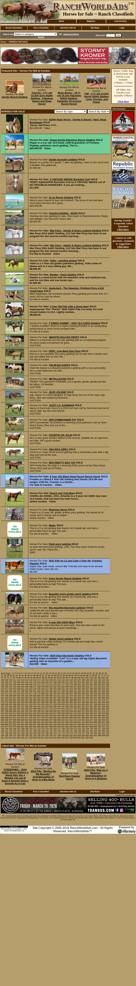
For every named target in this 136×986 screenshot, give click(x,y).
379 (6, 702)
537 (95, 713)
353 (10, 700)
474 (59, 709)
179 (71, 684)
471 (47, 709)
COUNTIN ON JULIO (60, 435)
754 (99, 731)
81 (22, 678)
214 (103, 687)
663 (59, 724)
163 (6, 684)
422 (71, 704)
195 (26, 687)
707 (18, 729)
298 (6, 695)
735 (22, 731)
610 (63, 720)
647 (103, 722)
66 (87, 675)
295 (103, 693)
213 (99, 687)
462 (10, 709)
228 (51, 689)
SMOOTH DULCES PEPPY (64, 337)
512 (103, 711)
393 (63, 702)
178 (67, 684)
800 (67, 735)
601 (26, 720)
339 (63, 698)
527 (55, 713)
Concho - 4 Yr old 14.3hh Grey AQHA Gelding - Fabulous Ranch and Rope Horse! (42, 98)
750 (83, 731)
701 (103, 726)
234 (75, 689)
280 (43, 693)
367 (67, 700)
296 (107, 693)
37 (2, 675)
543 (10, 715)
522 (34, 713)
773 (67, 733)
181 (79, 684)
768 (47, 733)
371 (83, 700)
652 (14, 724)
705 (10, 729)
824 (55, 738)
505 (75, 711)
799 (63, 735)
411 (26, 704)
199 (43, 687)
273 (14, 693)
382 (18, 702)
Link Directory (120, 21)
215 (107, 687)
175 (55, 684)
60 (69, 675)
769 (51, 733)
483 (95, 709)
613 (75, 720)
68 (93, 675)
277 (30, 693)
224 (34, 689)
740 (43, 731)
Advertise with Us (68, 28)
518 (18, 713)
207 (75, 687)
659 (43, 724)
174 (51, 684)
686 (43, 726)
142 (30, 682)
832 (87, 738)
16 (47, 673)
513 (107, 711)
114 (26, 680)
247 (18, 691)
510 (95, 711)
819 (34, 738)
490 (14, 711)
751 (87, 731)
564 (95, 715)
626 (18, 722)
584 (67, 718)
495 (34, 711)
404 (107, 702)
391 (55, 702)
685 (39, 726)
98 (72, 678)
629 (30, 722)
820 (39, 738)
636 (59, 722)
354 (14, 700)
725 (91, 729)
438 (26, 707)
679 (14, 726)
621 (107, 720)
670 (87, 724)
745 (63, 731)
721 (75, 729)
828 (71, 738)
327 (14, 698)
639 (71, 722)
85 (34, 678)
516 (10, 713)
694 (75, 726)
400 (91, 702)
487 (2, 711)
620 (103, 720)
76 (8, 678)
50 (40, 675)
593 (103, 718)
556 (63, 715)
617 (91, 720)
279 (39, 693)
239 (95, 689)
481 (87, 709)
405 (2, 704)
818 (30, 738)
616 (87, 720)
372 (87, 700)
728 (103, 729)
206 (71, 687)
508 (87, 711)
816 (22, 738)
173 (47, 684)
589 (87, 718)
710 (30, 729)
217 (6, 689)
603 (34, 720)
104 (95, 678)
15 (44, 673)
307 (43, 695)
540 (107, 713)
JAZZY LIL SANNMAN (61, 405)
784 (2, 735)
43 (20, 675)
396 (75, 702)
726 (95, 729)
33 (97, 673)
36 (106, 673)
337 (55, 698)
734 (18, 731)
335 (47, 698)
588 (83, 718)
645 (95, 722)
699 (95, 726)
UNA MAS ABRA (58, 449)
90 (49, 678)
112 (18, 680)
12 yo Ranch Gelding (61, 197)
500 (55, 711)
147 (51, 682)
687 (47, 726)
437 (22, 707)
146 (47, 682)
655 (26, 724)
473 (55, 709)
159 (99, 682)
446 (59, 707)
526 (51, 713)
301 (18, 695)
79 (17, 678)
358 (30, 700)
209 (83, 687)
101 (83, 678)
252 (39, 691)
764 (30, 733)
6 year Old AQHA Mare (62, 622)
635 (55, 722)
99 (75, 678)
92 (55, 678)
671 (91, 724)
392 (59, 702)
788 (18, 735)
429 (99, 704)
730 (2, 731)
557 (67, 715)
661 (51, 724)
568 (2, 718)
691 (63, 726)
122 (59, 680)
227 (47, 689)
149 (59, 682)
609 (59, 720)
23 (67, 673)
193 (18, 687)
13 (38, 673)
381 (14, 702)
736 (26, 731)
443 (47, 707)
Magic (52, 525)
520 (26, 713)
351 (2, 700)
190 (6, 687)
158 (95, 682)
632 (43, 722)
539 (103, 713)
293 (95, 693)
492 (22, 711)
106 (103, 678)
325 (6, 698)
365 (59, 700)
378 (2, 702)
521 (30, 713)
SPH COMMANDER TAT (62, 419)
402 (99, 702)
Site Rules (94, 28)
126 (75, 680)
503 (67, 711)
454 (87, 707)
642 (83, 722)
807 (95, 735)
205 (67, 687)
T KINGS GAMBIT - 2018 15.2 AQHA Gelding (74, 323)
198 (39, 687)
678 (10, 726)
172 (43, 684)
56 (58, 675)
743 (55, 731)
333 (39, 698)
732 (10, 731)
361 (43, 700)
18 (53, 673)
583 (63, 718)
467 (30, 709)
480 (83, 709)
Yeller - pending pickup (63, 260)
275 (22, 693)
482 (91, 709)
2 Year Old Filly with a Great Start (69, 306)
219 (14, 689)
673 (99, 724)
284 (59, 693)
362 (47, 700)
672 (95, 724)
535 (87, 713)
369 (75, 700)
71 (102, 675)
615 (83, 720)
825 (59, 738)
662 (55, 724)
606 (47, 720)
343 (79, 698)
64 (81, 675)
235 (79, 689)
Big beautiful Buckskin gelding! (67, 607)
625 (14, 722)
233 (71, 689)
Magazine (91, 21)
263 (83, 691)
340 (67, 698)
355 (18, 700)
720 (71, 729)
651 (10, 724)
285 (63, 693)
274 (18, 693)
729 (107, 729)
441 (39, 707)
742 (51, 731)
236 (83, 689)
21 (62, 673)
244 (6, 691)
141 (26, 682)
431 (107, 704)
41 (14, 675)
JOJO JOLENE (58, 392)
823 (51, 738)
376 (103, 700)
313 (67, 695)
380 (10, 702)
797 (55, 735)
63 (78, 675)
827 (67, 738)
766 (39, 733)
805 (87, 735)
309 (51, 695)
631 (39, 722)
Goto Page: (6, 673)
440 (34, 707)
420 (63, 704)
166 (18, 684)
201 (51, 687)
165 (14, 684)
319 (91, 695)
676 (2, 726)
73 (108, 675)
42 (17, 675)
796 (51, 735)
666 (71, 724)
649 (2, 724)
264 (87, 691)
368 (71, 700)
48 (34, 675)
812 (6, 738)
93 (58, 678)
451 (79, 707)
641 (79, 722)
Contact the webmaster (125, 795)
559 (75, 715)
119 (47, 680)
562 (87, 715)
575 (30, 718)
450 (75, 707)
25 (73, 673)
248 (22, 691)
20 (59, 673)
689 (55, 726)
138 (14, 682)
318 (87, 695)
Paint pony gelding (60, 544)
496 (39, 711)
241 (103, 689)
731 (6, 731)
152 (71, 682)
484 (99, 709)
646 (99, 722)
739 (39, 731)
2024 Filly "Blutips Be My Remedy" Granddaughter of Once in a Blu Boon (43, 775)
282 (51, 693)
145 (43, 682)
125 (71, 680)
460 (2, 709)
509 (91, 711)
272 (10, 693)
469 (39, 709)
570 (10, 718)
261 (75, 691)
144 (39, 682)
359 (34, 700)
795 (47, 735)
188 (107, 684)
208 (79, 687)
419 (59, 704)
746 (67, 731)
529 (63, 713)
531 (71, 713)
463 (14, 709)
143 (34, 682)
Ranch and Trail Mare (62, 493)
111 (14, 680)
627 (22, 722)
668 (79, 724)
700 (99, 726)
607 (51, 720)
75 (5, 678)
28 (82, 673)
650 (6, 724)
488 (6, 711)
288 (75, 693)
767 (43, 733)
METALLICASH (57, 378)
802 (75, 735)
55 (55, 675)
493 (26, 711)
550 (39, 715)
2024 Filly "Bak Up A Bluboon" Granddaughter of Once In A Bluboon (96, 774)
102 (87, 678)
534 (83, 713)
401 (95, 702)
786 (10, 735)
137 (10, 682)
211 (91, 687)
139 (18, 682)
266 (95, 691)
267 (99, 691)
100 (78, 678)
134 (107, 680)
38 (5, 675)
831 (83, 738)
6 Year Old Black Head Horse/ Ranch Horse (75, 476)
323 (107, 695)
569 (6, 718)
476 (67, 709)
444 (51, 707)
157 (91, 682)
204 (63, 687)
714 (47, 729)
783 (107, 733)
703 (2, 729)
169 (30, 684)
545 (18, 715)
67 (90, 675)
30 (88, 673)
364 (55, 700)
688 (51, 726)
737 (30, 731)
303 (26, 695)
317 (83, 695)
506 (79, 711)
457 (99, 707)
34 (100, 673)
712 (39, 729)
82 (25, 678)
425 (83, 704)
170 (34, 684)
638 (67, 722)
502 (63, 711)
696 (83, 726)
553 (51, 715)
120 (51, 680)
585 (71, 718)
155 (83, 682)
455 (91, 707)
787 (14, 735)
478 (75, 709)
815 (18, 738)
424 (79, 704)
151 (67, 682)
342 (75, 698)
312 (63, 695)
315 (75, 695)
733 (14, 731)
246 (14, 691)
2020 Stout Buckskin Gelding (67, 655)
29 (85, 673)
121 (55, 680)
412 (30, 704)
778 (87, 733)
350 (107, 698)
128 (83, 680)
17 (50, 673)
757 (2, 733)
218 (10, 689)
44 (22, 675)
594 (107, 718)
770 (55, 733)
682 (26, 726)
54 (52, 675)
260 (71, 691)
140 (22, 682)
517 (14, 713)
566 (103, 715)
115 (30, 680)
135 (2, 682)
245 (10, 691)
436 (18, 707)
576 (34, 718)
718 (63, 729)
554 (55, 715)
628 (26, 722)
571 (14, 718)
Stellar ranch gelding (61, 638)
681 (22, 726)
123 (63, 680)
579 (47, 718)
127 (79, 680)
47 (31, 675)
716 (55, 729)
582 (59, 718)
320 (95, 695)
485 (103, 709)
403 (103, 702)
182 (83, 684)
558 (71, 715)
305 (34, 695)
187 (103, 684)
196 (30, 687)
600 (22, 720)
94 (61, 678)
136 (6, 682)
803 (79, 735)
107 (107, 678)
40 (11, 675)
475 (63, 709)
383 (22, 702)
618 (95, 720)
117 (39, 680)
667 (75, 724)
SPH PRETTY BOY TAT (62, 462)
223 (30, 689)
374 (95, 700)
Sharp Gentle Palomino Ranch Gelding (72, 140)
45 (25, 675)
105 (99, 678)
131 (95, 680)
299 (10, 695)
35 (103, 673)
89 (46, 678)
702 (107, 726)
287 (71, 693)
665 (67, 724)
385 (30, 702)
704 (6, 729)
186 (99, 684)
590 (91, 718)
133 (103, 680)
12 (35, 673)
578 (43, 718)
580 (51, 718)
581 (55, 718)
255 (51, 691)
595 (2, 720)
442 (43, 707)
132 (99, 680)
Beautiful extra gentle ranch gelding (70, 594)
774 (71, 733)
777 (83, 733)
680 (18, 726)
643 (87, 722)
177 (63, 684)
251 (34, 691)
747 (71, 731)
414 (39, 704)
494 (30, 711)
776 (79, 733)
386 (34, 702)
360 (39, 700)
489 (10, 711)
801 (71, 735)
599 (18, 720)
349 (103, 698)
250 (30, 691)
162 (2, 684)
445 (55, 707)
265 (91, 691)
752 (91, 731)
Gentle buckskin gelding (63, 159)
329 (22, 698)
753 (95, 731)
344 (83, 698)
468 (34, 709)
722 (79, 729)
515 (6, 713)
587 (79, 718)
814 (14, 738)
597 (10, 720)
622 (2, 722)
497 (43, 711)
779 (91, 733)
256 (55, 691)
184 (91, 684)
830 (79, 738)
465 (22, 709)
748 (75, 731)
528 (59, 713)
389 (47, 702)
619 (99, 720)
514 (2, 713)
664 (63, 724)
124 (67, 680)
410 (22, 704)
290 (83, 693)
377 (107, 700)
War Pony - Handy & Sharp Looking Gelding (76, 230)
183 (87, 684)
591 (95, 718)
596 (6, 720)
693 (71, 726)
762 (22, 733)
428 (95, 704)
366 (63, 700)
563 (91, 715)
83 (28, 678)
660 (47, 724)
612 (71, 720)
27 (79, 673)
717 (59, 729)
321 (99, 695)
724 (87, 729)
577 (39, 718)
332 (34, 698)
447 (63, 707)
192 (14, 687)
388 (43, 702)
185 (95, 684)
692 (67, 726)
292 (91, 693)
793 (39, 735)
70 (99, 675)
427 (91, 704)
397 (79, 702)
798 (59, 735)
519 (22, 713)
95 (64, 678)
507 (83, 711)
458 (103, 707)
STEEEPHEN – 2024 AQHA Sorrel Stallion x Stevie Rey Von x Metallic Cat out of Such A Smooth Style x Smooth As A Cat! (15, 776)
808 (99, 735)
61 (72, 675)
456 (95, 707)
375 (99, 700)
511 (99, 711)
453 (83, 707)
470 (43, 709)
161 (107, 682)
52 (46, 675)
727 (99, 729)
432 (2, 707)
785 (6, 735)
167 (22, 684)
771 (59, 733)
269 (107, 691)
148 (55, 682)
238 (91, 689)
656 (30, 724)
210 (87, 687)
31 (91, 673)
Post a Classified (40, 28)
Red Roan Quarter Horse (69, 777)
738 (34, 731)
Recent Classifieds (14, 28)
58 (64, 675)
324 (2, 698)
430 (103, 704)
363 (51, 700)
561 (83, 715)
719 (67, 729)
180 (75, 684)
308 (47, 695)
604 (39, 720)
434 (10, 707)
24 (70, 673)
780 (95, 733)
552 (47, 715)
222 (26, 689)
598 (14, 720)
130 (91, 680)
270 (2, 693)
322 (103, 695)
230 (59, 689)
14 (41, 673)
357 (26, 700)
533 (79, 713)
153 (75, 682)
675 (107, 724)
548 (30, 715)
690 (59, 726)
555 (59, 715)
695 (79, 726)
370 (79, 700)
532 (75, 713)
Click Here (123, 101)
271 (6, 693)
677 (6, 726)
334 (43, 698)
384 (26, 702)
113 (22, 680)
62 (75, 675)
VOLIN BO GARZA (59, 365)
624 (10, 722)
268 (103, 691)
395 (71, 702)
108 (2, 680)
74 (2, 678)
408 (14, 704)
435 (14, 707)
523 (39, 713)
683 (30, 726)
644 (91, 722)
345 (87, 698)
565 (99, 715)
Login (122, 28)
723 (83, 729)
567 (107, 715)
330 (26, 698)
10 (29, 673)
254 (47, 691)
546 (22, 715)
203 (59, 687)
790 (26, 735)
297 (2, 695)
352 (6, 700)
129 (87, 680)
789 (22, 735)
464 (18, 709)
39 (8, 675)
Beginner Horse (58, 509)
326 (10, 698)
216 (2, 689)
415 (43, 704)
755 (103, 731)
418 (55, 704)
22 (64, 673)
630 (34, 722)
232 (67, 689)
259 (67, 691)
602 (30, 720)
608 (55, 720)
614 (79, 720)
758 (6, 733)
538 (99, 713)
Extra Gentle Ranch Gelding (65, 578)
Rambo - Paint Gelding (63, 274)
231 (63, 689)
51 (43, 675)
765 (34, 733)
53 (49, 675)
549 (34, 715)
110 (10, 680)
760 (14, 733)
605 (43, 720)
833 (91, 738)
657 (34, 724)
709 (26, 729)
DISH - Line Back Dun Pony (65, 351)
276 (26, 693)
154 (79, 682)
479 (79, 709)
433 (6, 707)
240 (99, 689)
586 (75, 718)
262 (79, 691)
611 (67, 720)
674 (103, 724)
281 (47, 693)
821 (43, 738)
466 (26, 709)
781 (99, 733)
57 (61, 675)
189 (2, 687)
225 (39, 689)
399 (87, 702)
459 (107, 707)
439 (30, 707)
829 (75, 738)
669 (83, 724)
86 (37, 678)
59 (67, 675)
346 (91, 698)
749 (79, 731)
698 (91, 726)
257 (59, 691)
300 (14, 695)
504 (71, 711)
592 (99, 718)
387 (39, 702)
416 (47, 704)
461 (6, 709)
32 (94, 673)
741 (47, 731)
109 (6, 680)
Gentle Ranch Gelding (15, 97)
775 (75, 733)
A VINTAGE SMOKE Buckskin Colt (70, 179)
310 (55, 695)
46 (28, 675)
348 (99, 698)
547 (26, 715)
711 (34, 729)
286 (67, 693)
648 (107, 722)
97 (69, 678)
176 (59, 684)
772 (63, 733)
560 (79, 715)
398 (83, 702)
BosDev (7, 831)
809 (103, 735)
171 (39, 684)
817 (26, 738)
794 (43, 735)
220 (18, 689)
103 (91, 678)
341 (71, 698)
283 (55, 693)
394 (67, 702)
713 (43, 729)
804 (83, 735)
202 (55, 687)
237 (87, 689)
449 (71, 707)
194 (22, 687)
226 (43, 689)
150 (63, 682)
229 (55, 689)
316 (79, 695)
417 (51, 704)
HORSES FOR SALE (18, 42)
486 (107, 709)
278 (34, 693)
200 (47, 687)
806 (91, 735)
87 (40, 678)
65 (84, 675)
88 (43, 678)
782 (103, 733)
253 (43, 691)
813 (10, 738)
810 (107, 735)
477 (71, 709)
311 (59, 695)
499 (51, 711)
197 (34, 687)
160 (103, 682)
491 (18, 711)
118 (43, 680)
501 (59, 711)
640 (75, 722)
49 (37, 675)
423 (75, 704)
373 (91, 700)
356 (22, 700)
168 (26, 684)
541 (2, 715)
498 (47, 711)
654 (22, 724)
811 (2, 738)
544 (14, 715)
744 (59, 731)
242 (107, 689)
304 (30, 695)
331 (30, 698)
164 (10, 684)
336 (51, 698)
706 (14, 729)
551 (43, 715)
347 (95, 698)
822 (47, 738)
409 (18, 704)
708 (22, 729)
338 (59, 698)
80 (20, 678)
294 (99, 693)
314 (71, 695)
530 (67, 713)
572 (18, 718)
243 (2, 691)
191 (10, 687)
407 (10, 704)
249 (26, 691)
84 (31, 678)
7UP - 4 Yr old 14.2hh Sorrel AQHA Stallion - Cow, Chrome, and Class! (96, 97)
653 (18, 724)
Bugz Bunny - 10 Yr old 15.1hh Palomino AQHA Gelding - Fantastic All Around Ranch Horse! (69, 98)
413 (34, 704)
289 (79, 693)
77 (11, 678)
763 (26, 733)
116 (34, 680)
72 (105, 675)
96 (67, 678)
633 (47, 722)
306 (39, 695)
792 (34, 735)
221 (22, 689)
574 (26, 718)
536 (91, 713)
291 (87, 693)
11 (32, 673)
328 (18, 698)
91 (52, 678)
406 (6, 704)
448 (67, 707)
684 (34, 726)
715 (51, 729)
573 (22, 718)
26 (76, 673)
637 (63, 722)
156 (87, 682)
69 (96, 675)
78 (14, 678)
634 (51, 722)
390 (51, 702)
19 (56, 673)
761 (18, 733)
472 (51, 709)
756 (107, 731)
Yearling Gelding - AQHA (63, 213)
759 (10, 733)
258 (63, 691)
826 (63, 738)
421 (67, 704)
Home (61, 21)
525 (47, 713)
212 (95, 687)
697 (87, 726)
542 (6, 715)
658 (39, 724)
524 (43, 713)
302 (22, 695)
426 (87, 704)
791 (30, 735)
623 (6, 722)
